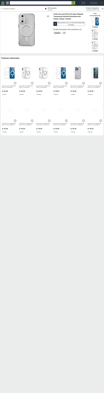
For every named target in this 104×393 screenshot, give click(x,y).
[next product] (95, 9)
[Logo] (3, 3)
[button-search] (73, 3)
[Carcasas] (57, 33)
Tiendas (83, 3)
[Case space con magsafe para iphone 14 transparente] (95, 35)
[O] (64, 33)
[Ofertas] (40, 3)
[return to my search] (50, 9)
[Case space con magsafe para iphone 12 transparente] (95, 23)
